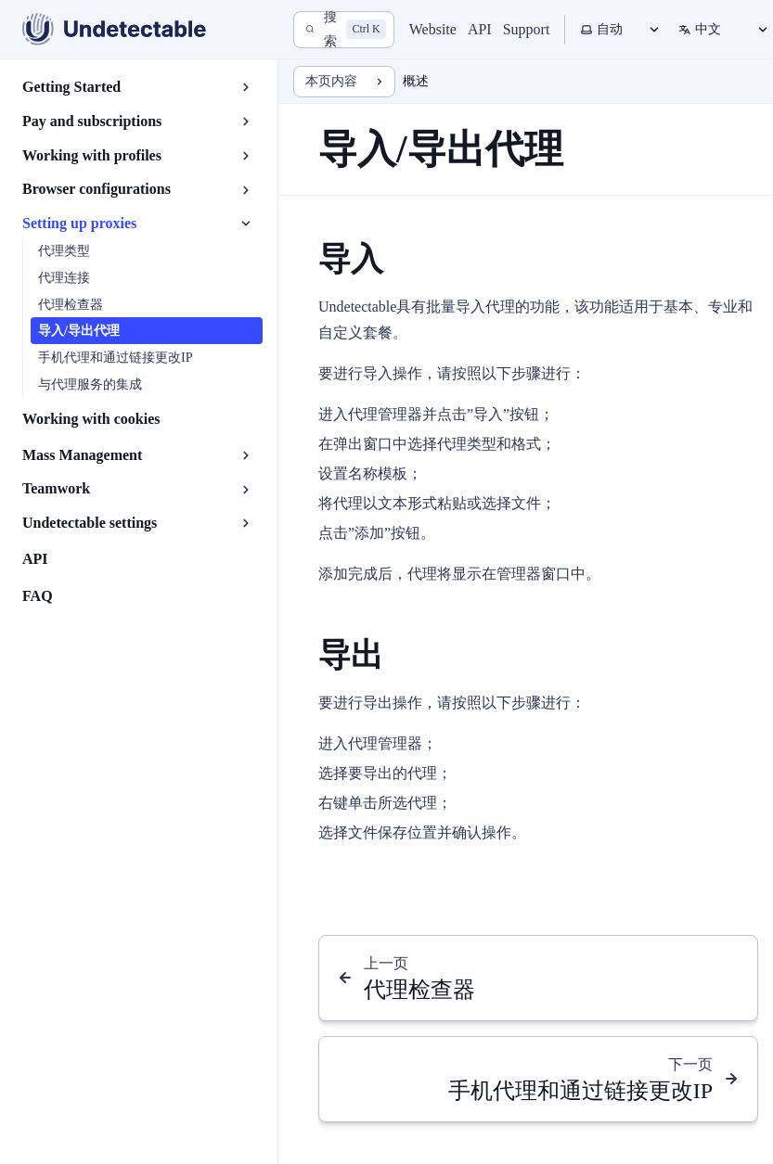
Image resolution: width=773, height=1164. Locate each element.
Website (433, 29)
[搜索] (343, 29)
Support (526, 29)
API (480, 29)
